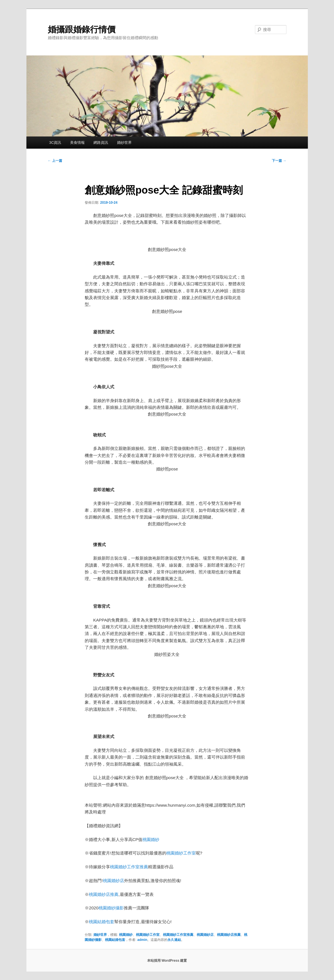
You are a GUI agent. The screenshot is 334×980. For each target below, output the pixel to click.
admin (142, 940)
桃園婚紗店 (113, 880)
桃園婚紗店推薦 (103, 894)
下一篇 (279, 161)
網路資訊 (100, 142)
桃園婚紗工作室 (181, 853)
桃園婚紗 (150, 839)
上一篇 (55, 161)
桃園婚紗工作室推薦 (129, 866)
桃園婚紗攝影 (111, 907)
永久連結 (174, 940)
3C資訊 (55, 142)
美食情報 (77, 142)
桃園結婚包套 (101, 921)
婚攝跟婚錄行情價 (81, 29)
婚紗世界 (124, 142)
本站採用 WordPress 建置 (167, 961)
